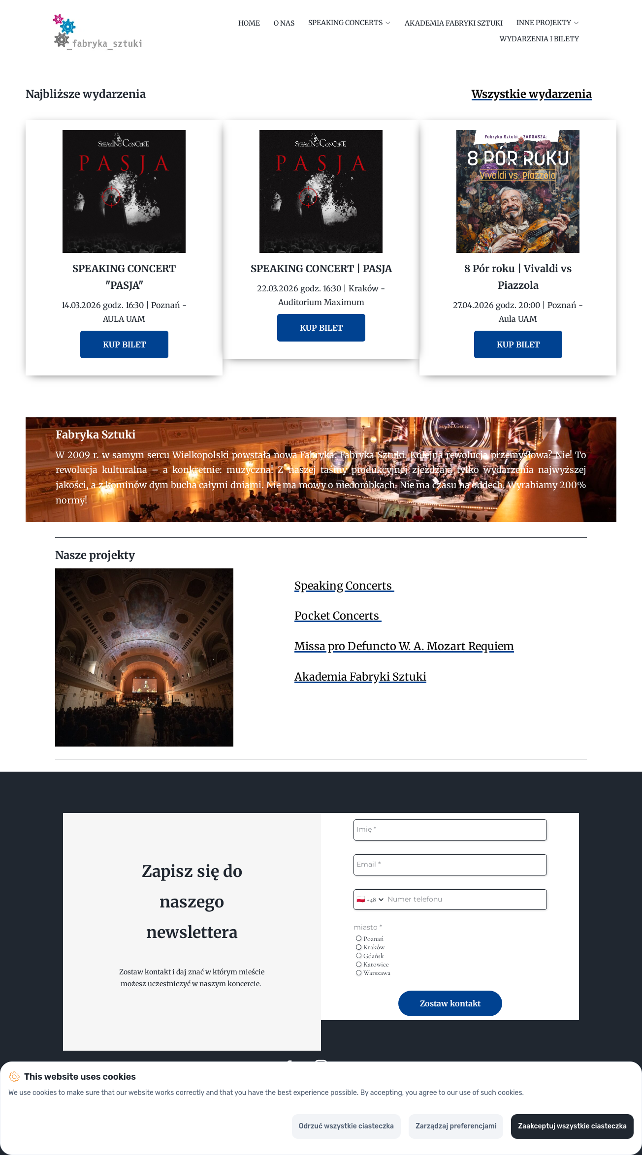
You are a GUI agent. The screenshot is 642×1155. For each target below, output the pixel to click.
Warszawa (373, 972)
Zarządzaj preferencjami (456, 1126)
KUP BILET (124, 344)
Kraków (370, 947)
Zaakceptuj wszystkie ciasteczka (572, 1126)
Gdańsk (370, 956)
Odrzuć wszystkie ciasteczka (346, 1126)
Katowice (372, 964)
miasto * (367, 927)
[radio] (358, 938)
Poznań (370, 938)
